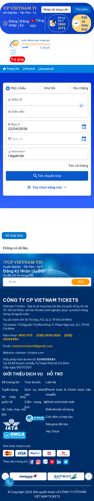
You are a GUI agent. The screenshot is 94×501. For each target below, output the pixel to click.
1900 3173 (25, 335)
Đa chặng (80, 88)
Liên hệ (51, 382)
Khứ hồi (49, 88)
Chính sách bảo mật (60, 402)
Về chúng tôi (10, 382)
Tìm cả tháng (78, 166)
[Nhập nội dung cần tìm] (56, 9)
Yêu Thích (52, 431)
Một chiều (18, 88)
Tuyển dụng (10, 389)
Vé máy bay (14, 235)
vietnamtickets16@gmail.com (32, 346)
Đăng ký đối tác (57, 424)
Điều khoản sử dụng (60, 409)
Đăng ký (24, 23)
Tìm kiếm (82, 9)
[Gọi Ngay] (18, 480)
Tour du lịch (32, 382)
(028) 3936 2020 (48, 335)
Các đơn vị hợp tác (59, 417)
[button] (88, 476)
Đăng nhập (13, 23)
